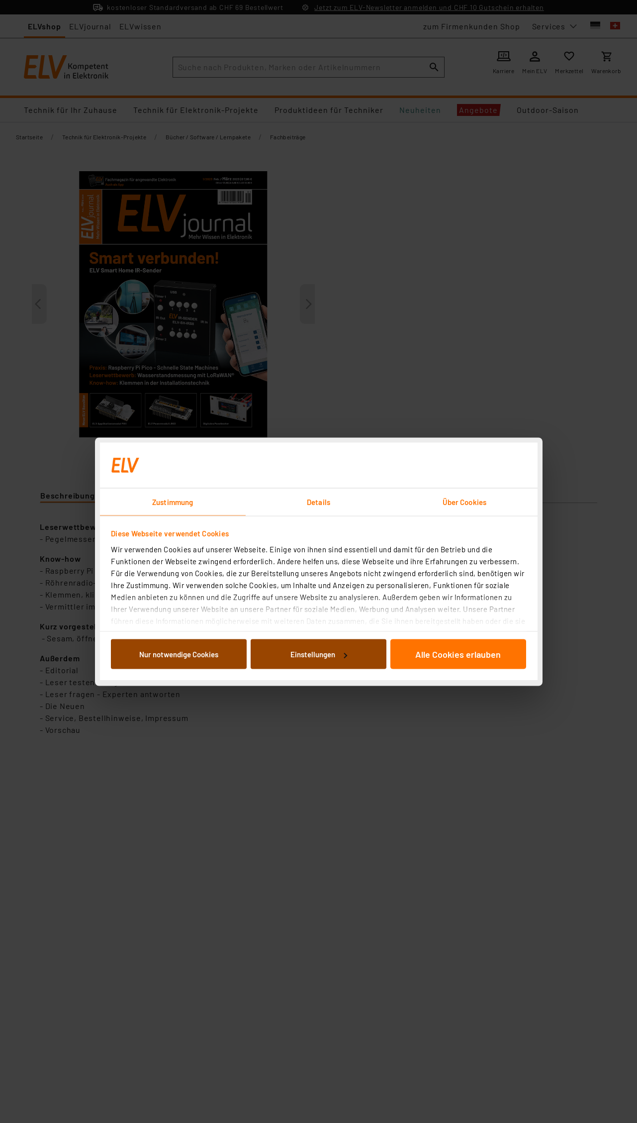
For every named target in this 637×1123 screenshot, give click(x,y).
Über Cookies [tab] (464, 501)
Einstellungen (318, 654)
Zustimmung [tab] (172, 501)
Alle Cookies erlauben (458, 654)
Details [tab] (318, 501)
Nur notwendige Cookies (178, 654)
